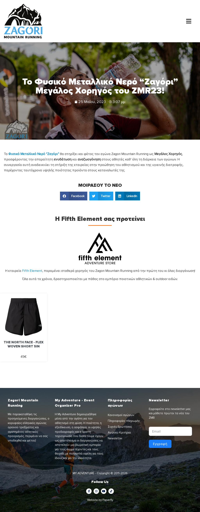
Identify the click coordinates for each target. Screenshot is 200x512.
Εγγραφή (160, 444)
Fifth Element (32, 271)
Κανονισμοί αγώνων (121, 415)
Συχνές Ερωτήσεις (120, 426)
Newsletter (115, 438)
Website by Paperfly (100, 500)
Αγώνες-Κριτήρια (119, 432)
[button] (74, 196)
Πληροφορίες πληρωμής (124, 421)
